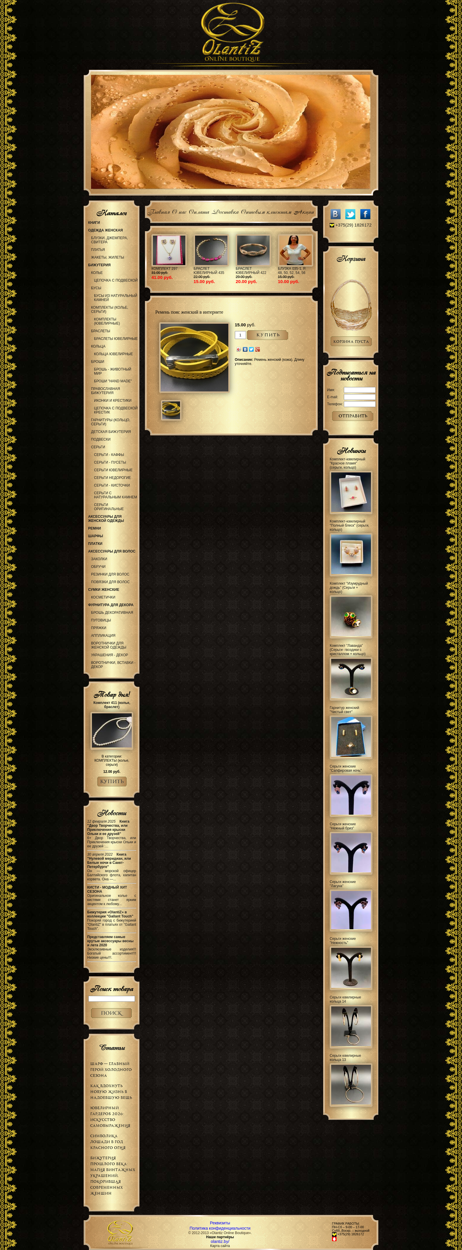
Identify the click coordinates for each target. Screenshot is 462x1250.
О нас (179, 211)
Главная (158, 211)
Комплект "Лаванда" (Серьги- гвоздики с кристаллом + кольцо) (348, 650)
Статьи (111, 1048)
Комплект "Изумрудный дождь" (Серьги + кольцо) (349, 587)
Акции (303, 211)
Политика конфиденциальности (220, 1228)
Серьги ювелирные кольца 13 (345, 1058)
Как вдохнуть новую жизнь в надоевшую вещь (111, 1092)
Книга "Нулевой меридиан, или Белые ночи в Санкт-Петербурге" (109, 860)
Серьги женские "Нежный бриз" (343, 826)
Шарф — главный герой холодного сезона (111, 1069)
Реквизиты (220, 1223)
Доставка (224, 211)
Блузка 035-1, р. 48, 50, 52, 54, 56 (292, 271)
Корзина (351, 259)
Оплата (199, 211)
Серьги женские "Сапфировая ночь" (346, 768)
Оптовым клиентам (266, 211)
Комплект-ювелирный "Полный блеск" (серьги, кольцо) (349, 525)
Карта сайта (220, 1246)
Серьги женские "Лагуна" (343, 884)
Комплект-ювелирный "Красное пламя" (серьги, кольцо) (347, 463)
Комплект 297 (164, 269)
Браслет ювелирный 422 (251, 271)
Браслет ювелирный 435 (209, 271)
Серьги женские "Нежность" (343, 941)
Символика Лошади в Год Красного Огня (108, 1142)
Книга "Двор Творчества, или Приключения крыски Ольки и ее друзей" (108, 827)
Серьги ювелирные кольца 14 (345, 999)
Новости (111, 813)
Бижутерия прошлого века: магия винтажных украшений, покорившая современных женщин (112, 1176)
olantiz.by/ (220, 1241)
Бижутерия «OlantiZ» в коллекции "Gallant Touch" (110, 914)
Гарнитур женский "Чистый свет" (344, 710)
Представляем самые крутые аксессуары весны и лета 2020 (110, 941)
